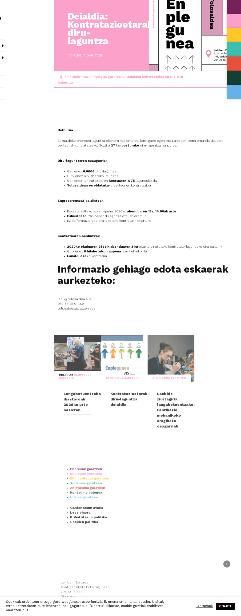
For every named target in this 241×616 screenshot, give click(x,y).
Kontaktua (13, 91)
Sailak (27, 55)
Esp (16, 103)
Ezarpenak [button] (204, 606)
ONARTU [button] (225, 606)
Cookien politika (84, 553)
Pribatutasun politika (88, 548)
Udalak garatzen (84, 528)
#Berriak (66, 412)
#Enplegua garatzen (77, 55)
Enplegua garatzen (107, 77)
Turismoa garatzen (86, 514)
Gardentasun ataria (86, 539)
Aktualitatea (15, 67)
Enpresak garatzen (86, 500)
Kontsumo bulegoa (86, 523)
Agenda (10, 79)
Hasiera (10, 31)
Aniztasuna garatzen (87, 519)
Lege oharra (80, 543)
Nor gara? (27, 43)
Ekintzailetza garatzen (89, 509)
